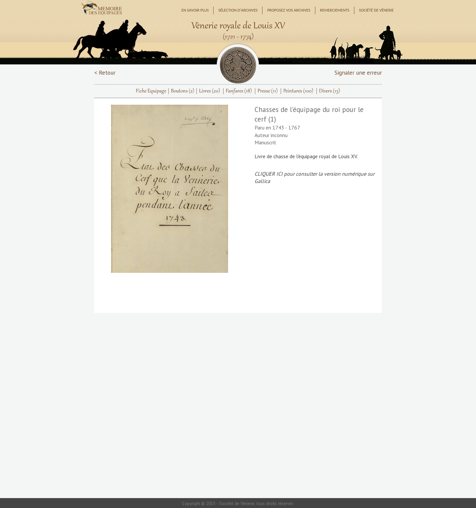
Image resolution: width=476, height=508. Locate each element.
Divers (329, 91)
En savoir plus (195, 10)
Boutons (182, 91)
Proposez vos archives (288, 10)
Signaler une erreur (358, 72)
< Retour (104, 72)
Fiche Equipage (151, 91)
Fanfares (239, 91)
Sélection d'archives (238, 10)
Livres (209, 91)
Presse (268, 91)
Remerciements (334, 10)
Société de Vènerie (376, 10)
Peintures (298, 91)
